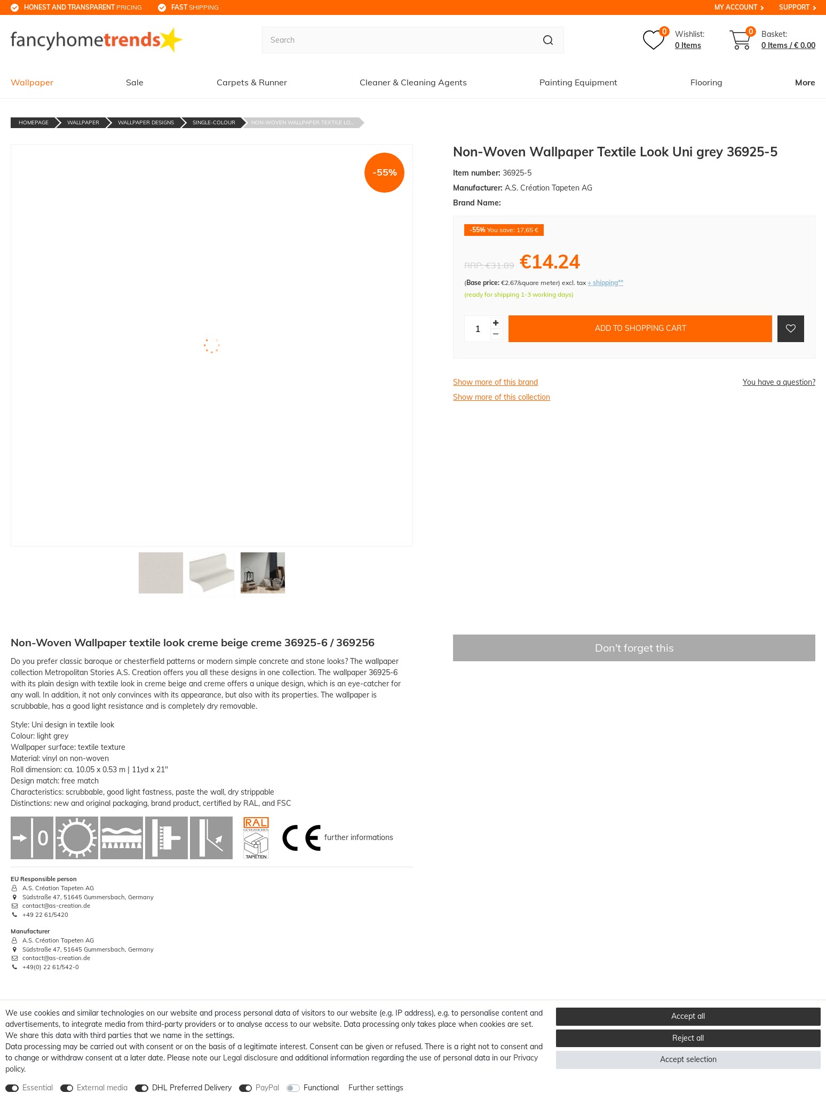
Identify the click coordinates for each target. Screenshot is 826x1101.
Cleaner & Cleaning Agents (413, 82)
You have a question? (779, 382)
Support (794, 7)
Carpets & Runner (252, 82)
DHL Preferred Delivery (192, 1087)
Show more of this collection (501, 397)
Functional (321, 1087)
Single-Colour (214, 122)
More (805, 82)
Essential (37, 1087)
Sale (135, 82)
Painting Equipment (578, 82)
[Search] (548, 40)
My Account (735, 7)
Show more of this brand (495, 382)
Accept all (688, 1016)
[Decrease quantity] (495, 334)
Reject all (688, 1038)
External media (102, 1087)
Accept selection (688, 1059)
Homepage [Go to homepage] (34, 122)
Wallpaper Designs (146, 122)
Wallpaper (32, 82)
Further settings (375, 1087)
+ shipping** (605, 283)
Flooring (706, 82)
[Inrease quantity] (495, 323)
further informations (358, 837)
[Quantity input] (477, 329)
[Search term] (397, 40)
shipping (195, 7)
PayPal (267, 1087)
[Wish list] (673, 40)
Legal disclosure (250, 1058)
